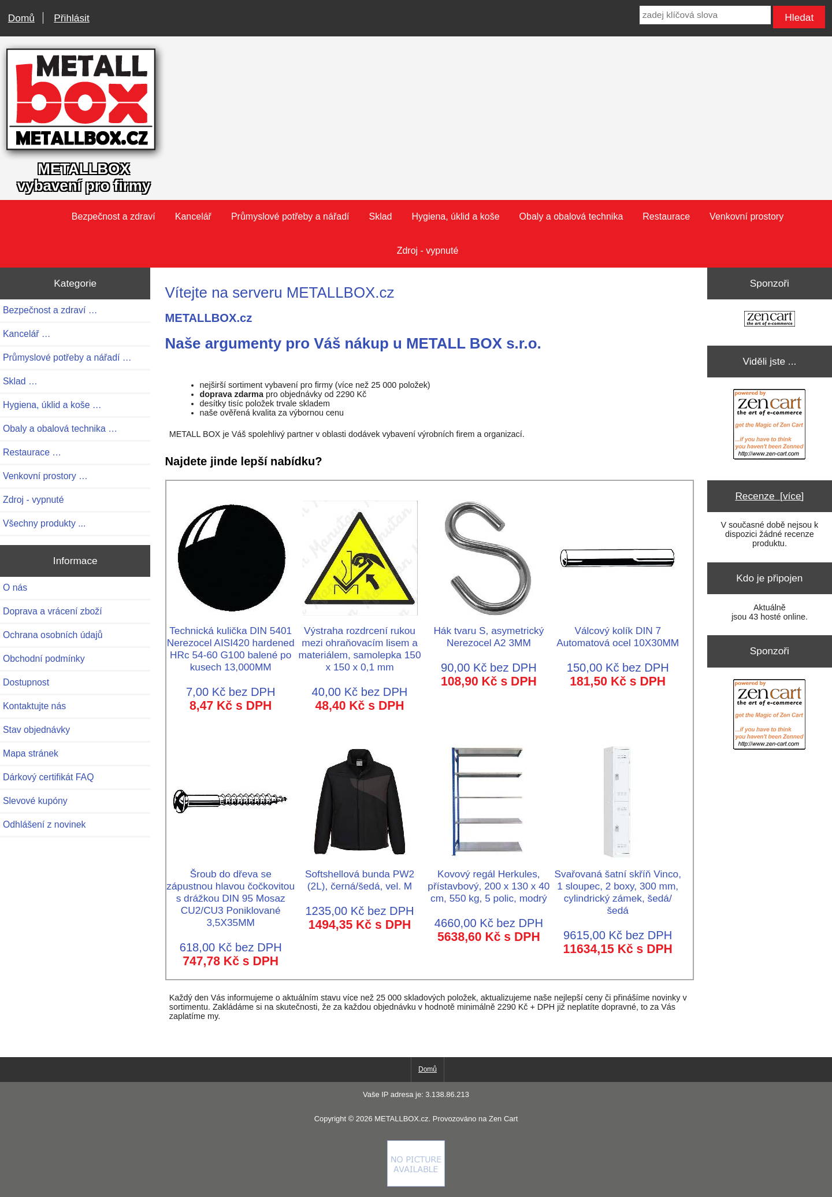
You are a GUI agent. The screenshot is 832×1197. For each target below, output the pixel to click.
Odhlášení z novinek (44, 824)
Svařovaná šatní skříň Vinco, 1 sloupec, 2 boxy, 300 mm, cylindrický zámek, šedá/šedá (617, 886)
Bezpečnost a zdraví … (50, 310)
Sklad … (20, 381)
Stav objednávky (36, 730)
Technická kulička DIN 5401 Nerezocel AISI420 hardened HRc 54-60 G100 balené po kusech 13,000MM (231, 643)
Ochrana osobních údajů (52, 635)
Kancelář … (27, 334)
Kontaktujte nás (34, 706)
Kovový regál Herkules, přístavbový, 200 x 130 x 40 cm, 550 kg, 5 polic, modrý (488, 880)
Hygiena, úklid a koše (456, 216)
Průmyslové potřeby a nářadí (290, 216)
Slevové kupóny (35, 801)
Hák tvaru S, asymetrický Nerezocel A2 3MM (489, 630)
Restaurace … (32, 452)
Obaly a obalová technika (571, 216)
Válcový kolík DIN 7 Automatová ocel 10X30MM (617, 630)
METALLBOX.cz (401, 1118)
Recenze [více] (769, 496)
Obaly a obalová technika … (60, 428)
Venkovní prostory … (45, 476)
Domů (21, 18)
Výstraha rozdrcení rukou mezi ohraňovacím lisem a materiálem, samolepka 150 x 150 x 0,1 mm (359, 643)
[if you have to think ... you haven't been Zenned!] (416, 1183)
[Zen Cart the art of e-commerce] (769, 320)
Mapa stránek (30, 753)
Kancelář (193, 216)
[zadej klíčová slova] (705, 15)
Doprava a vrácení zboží (52, 611)
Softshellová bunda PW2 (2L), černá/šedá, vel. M (360, 874)
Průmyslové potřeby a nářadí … (67, 357)
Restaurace (666, 216)
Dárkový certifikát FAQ (48, 777)
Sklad (380, 216)
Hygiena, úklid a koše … (52, 405)
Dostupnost (26, 682)
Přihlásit (71, 18)
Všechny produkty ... (44, 523)
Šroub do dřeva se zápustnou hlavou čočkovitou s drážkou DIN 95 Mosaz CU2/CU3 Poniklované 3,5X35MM (230, 892)
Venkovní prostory (746, 216)
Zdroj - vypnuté (428, 250)
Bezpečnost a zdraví (113, 216)
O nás (15, 587)
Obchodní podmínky (44, 659)
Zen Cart (503, 1118)
